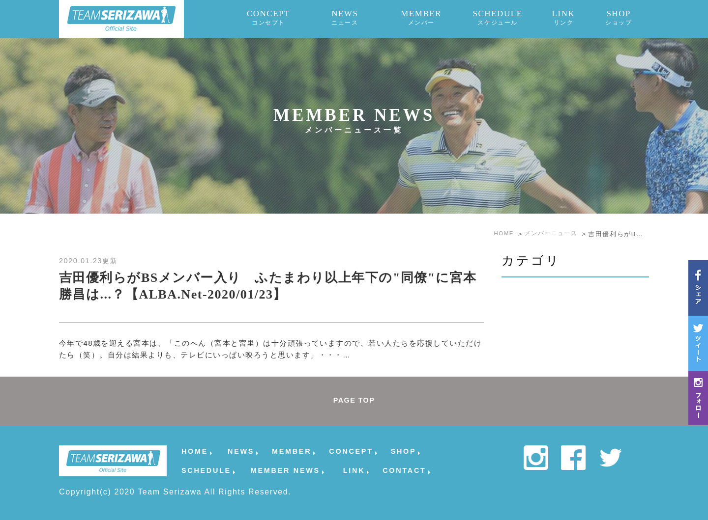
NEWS (344, 17)
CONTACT (404, 470)
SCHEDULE (497, 17)
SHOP (618, 17)
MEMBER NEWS (285, 470)
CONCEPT (269, 17)
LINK (563, 17)
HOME (194, 451)
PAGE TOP (354, 401)
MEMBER (421, 17)
